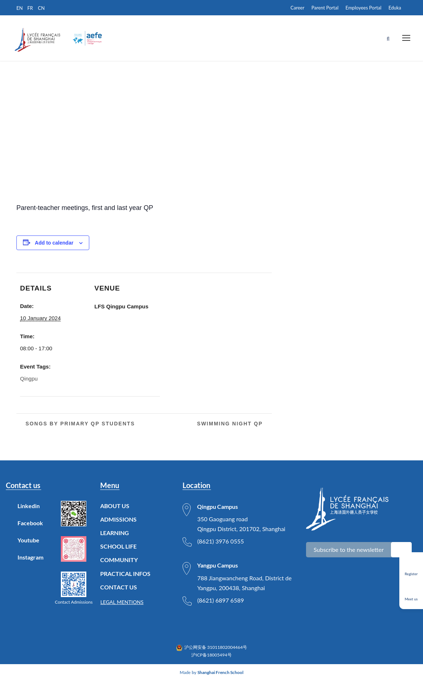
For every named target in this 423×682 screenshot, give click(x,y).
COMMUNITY (119, 560)
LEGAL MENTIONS (121, 603)
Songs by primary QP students (79, 424)
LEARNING (114, 533)
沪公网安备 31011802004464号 (215, 648)
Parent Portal (325, 8)
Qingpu (29, 380)
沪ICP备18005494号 (211, 655)
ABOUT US (114, 506)
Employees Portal (363, 8)
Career (297, 8)
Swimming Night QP (231, 424)
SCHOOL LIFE (118, 547)
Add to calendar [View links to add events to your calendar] (54, 243)
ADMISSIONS (118, 520)
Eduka (394, 8)
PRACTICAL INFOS (125, 574)
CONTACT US (118, 587)
